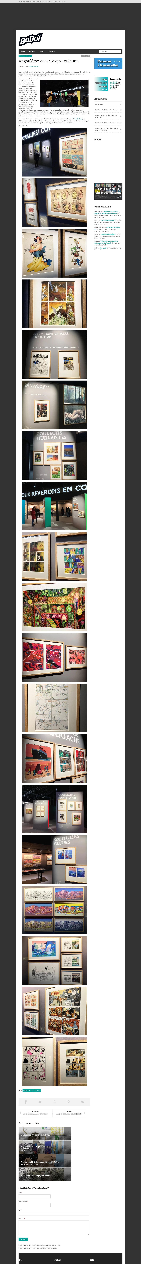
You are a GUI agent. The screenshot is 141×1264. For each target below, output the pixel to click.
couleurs (37, 1093)
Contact (92, 1250)
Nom (20, 1172)
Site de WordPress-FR (25, 1254)
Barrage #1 (103, 251)
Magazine (51, 54)
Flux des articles (25, 1250)
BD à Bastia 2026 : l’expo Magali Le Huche (107, 125)
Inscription (22, 1246)
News (41, 54)
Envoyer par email (83, 1104)
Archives (56, 1246)
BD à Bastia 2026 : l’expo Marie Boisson (106, 112)
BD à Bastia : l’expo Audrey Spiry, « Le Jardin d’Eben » (106, 119)
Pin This (68, 1104)
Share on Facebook (26, 1104)
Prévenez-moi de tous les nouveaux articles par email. (38, 1230)
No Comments (85, 58)
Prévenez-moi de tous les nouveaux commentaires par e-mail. (40, 1227)
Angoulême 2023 (28, 1093)
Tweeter (40, 1104)
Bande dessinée (23, 58)
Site (20, 1189)
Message (22, 1197)
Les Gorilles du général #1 (108, 223)
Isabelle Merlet (78, 121)
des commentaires (25, 1252)
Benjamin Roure (33, 69)
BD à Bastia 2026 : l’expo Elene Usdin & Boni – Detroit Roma (106, 132)
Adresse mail (23, 1180)
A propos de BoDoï (96, 1246)
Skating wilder (99, 107)
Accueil (23, 54)
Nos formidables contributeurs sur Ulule (102, 1253)
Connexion (22, 1248)
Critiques (32, 54)
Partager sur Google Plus (54, 1104)
